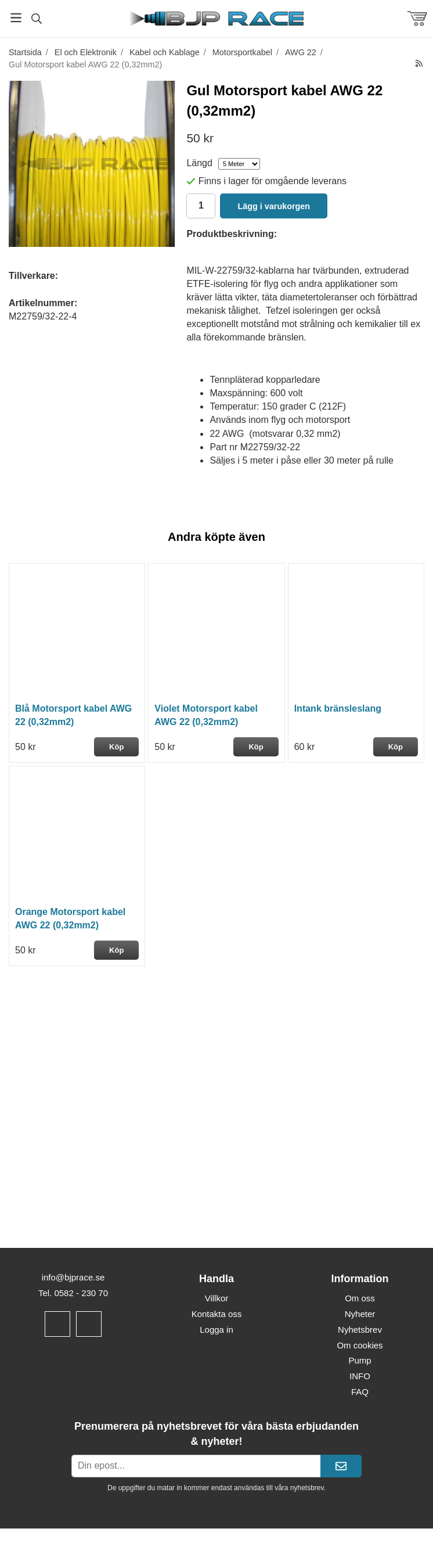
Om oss (360, 1298)
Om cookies (360, 1345)
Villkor (217, 1298)
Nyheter (360, 1314)
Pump (359, 1360)
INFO (359, 1376)
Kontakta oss (217, 1314)
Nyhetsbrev (360, 1329)
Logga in (216, 1329)
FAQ (360, 1392)
